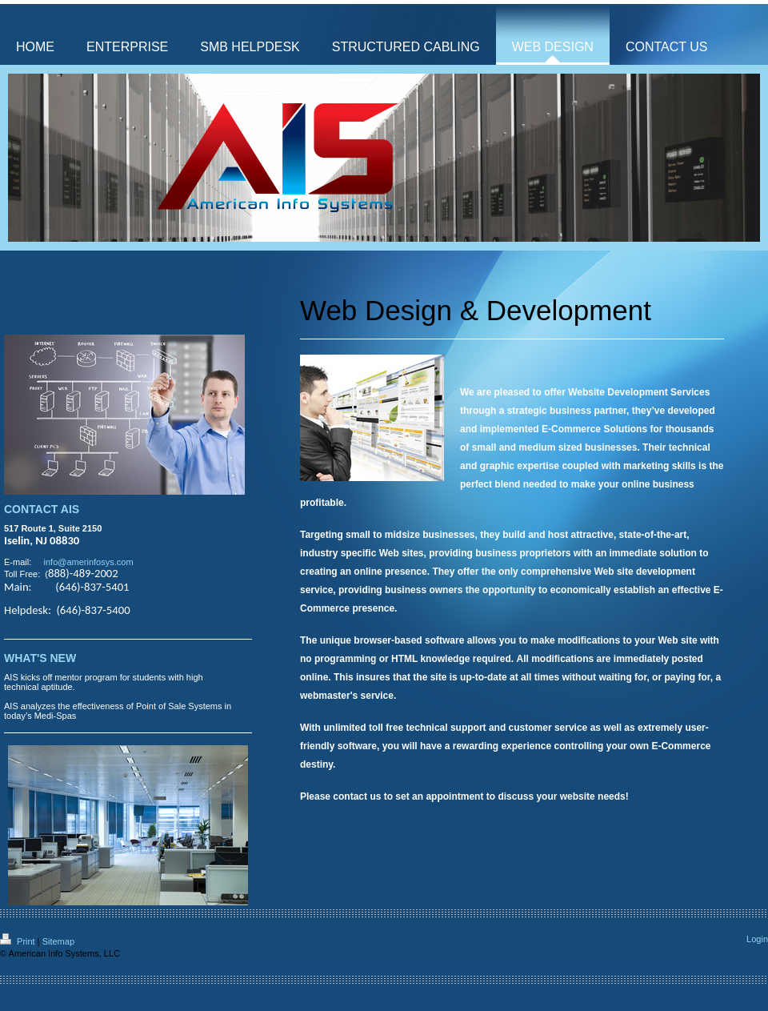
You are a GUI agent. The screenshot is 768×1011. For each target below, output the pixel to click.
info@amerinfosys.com (89, 562)
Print (19, 941)
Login (757, 939)
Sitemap (58, 941)
